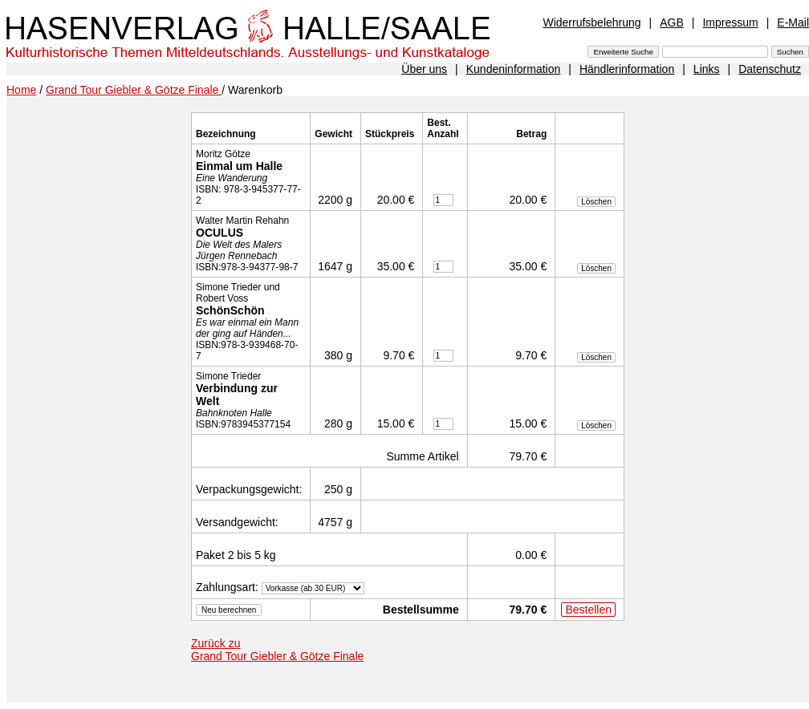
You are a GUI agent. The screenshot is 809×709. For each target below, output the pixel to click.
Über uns (424, 69)
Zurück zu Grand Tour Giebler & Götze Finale (277, 649)
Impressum (730, 22)
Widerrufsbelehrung (591, 22)
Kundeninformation (513, 69)
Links (706, 69)
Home (21, 89)
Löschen (596, 201)
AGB (672, 22)
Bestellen (588, 609)
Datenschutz (769, 69)
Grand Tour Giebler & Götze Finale (134, 89)
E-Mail (793, 22)
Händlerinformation (626, 69)
